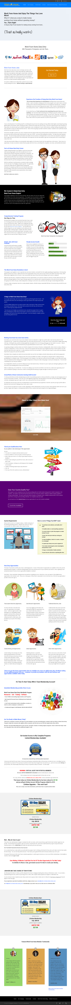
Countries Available (15, 505)
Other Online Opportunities (55, 648)
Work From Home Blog (52, 4)
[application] (58, 323)
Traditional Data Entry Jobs (55, 603)
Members (65, 1)
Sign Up (52, 75)
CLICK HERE (35, 434)
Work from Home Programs (16, 226)
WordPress (26, 1003)
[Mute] (61, 324)
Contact (44, 4)
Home (24, 4)
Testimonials (38, 4)
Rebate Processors (63, 4)
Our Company (30, 4)
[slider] (64, 323)
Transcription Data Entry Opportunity (12, 603)
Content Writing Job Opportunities (12, 648)
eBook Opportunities (31, 648)
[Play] (51, 324)
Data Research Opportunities (33, 603)
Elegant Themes (13, 1003)
